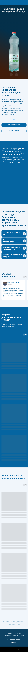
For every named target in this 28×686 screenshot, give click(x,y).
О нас (22, 670)
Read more (6, 331)
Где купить (17, 667)
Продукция (7, 670)
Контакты (16, 670)
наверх (14, 677)
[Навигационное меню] (25, 2)
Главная (9, 667)
